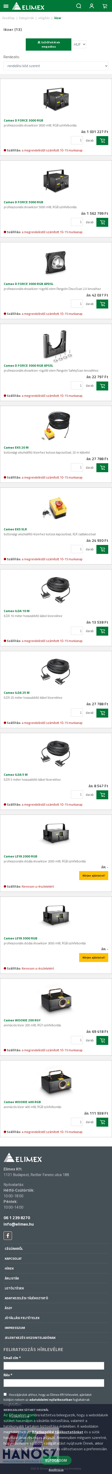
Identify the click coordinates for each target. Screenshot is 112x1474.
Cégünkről (14, 1248)
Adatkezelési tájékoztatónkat (57, 1432)
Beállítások (56, 1470)
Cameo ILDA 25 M (33, 695)
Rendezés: (12, 57)
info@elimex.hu (19, 1224)
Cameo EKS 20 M (47, 450)
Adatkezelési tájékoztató (26, 1297)
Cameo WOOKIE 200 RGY (32, 1022)
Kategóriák (26, 18)
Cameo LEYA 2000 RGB (45, 859)
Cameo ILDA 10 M (33, 613)
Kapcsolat (13, 1258)
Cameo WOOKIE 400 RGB (32, 1104)
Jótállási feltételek (22, 1317)
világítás (44, 18)
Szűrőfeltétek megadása (49, 44)
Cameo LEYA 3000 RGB (45, 941)
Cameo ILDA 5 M (32, 777)
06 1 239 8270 (17, 1217)
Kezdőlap (8, 18)
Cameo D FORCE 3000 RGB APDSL (52, 286)
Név (8, 1375)
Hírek (9, 1268)
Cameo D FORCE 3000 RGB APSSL (51, 368)
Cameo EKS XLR (50, 531)
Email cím (12, 1357)
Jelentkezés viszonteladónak (30, 1337)
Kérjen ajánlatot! (93, 875)
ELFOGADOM (56, 1460)
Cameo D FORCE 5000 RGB (40, 204)
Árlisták (12, 1278)
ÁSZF (8, 1307)
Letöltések (14, 1288)
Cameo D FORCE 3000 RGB (40, 123)
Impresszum (15, 1327)
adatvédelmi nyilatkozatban (50, 1399)
